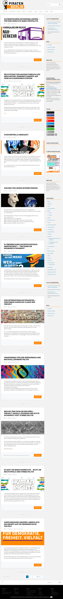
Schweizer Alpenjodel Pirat (53, 22)
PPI (48, 248)
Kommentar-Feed (51, 49)
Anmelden (50, 44)
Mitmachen (12, 11)
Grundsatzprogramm (52, 224)
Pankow (40, 593)
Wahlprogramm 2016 (52, 274)
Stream (41, 11)
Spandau (52, 590)
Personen (49, 236)
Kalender (30, 11)
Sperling (49, 25)
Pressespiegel (50, 253)
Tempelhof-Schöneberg (55, 593)
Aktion (24, 11)
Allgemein (14, 23)
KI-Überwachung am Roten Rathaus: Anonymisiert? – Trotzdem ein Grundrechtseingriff (21, 246)
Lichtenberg (29, 593)
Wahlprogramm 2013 (52, 272)
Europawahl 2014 (51, 220)
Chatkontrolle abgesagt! (16, 135)
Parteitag (49, 234)
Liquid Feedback (51, 231)
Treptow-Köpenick (54, 594)
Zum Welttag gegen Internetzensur (21, 188)
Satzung (3, 590)
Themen (5, 11)
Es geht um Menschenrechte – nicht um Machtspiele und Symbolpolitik (22, 471)
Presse (35, 11)
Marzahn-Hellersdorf (30, 594)
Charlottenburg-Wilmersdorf (31, 590)
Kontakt (46, 11)
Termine (49, 258)
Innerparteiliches (51, 227)
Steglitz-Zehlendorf (54, 592)
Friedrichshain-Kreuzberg (31, 592)
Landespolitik (50, 229)
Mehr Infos (16, 588)
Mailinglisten (17, 592)
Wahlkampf (19, 81)
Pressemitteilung (20, 528)
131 (40, 577)
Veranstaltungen (51, 262)
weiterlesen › (38, 59)
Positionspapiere (51, 246)
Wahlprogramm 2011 (52, 269)
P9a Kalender (17, 593)
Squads (50, 215)
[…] (17, 53)
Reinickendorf (41, 594)
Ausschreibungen (51, 208)
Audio (49, 206)
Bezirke (49, 217)
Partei (18, 11)
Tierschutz (50, 260)
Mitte (40, 590)
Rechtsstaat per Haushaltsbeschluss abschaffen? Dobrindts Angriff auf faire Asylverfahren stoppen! (22, 76)
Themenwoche (52, 264)
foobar (49, 222)
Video (51, 11)
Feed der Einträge (51, 47)
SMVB (50, 212)
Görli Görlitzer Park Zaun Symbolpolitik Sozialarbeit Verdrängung (18, 455)
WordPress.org (51, 51)
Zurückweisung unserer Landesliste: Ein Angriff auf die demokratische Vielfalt (22, 524)
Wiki (15, 590)
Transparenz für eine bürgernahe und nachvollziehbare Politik (22, 358)
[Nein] (61, 597)
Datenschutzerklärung (5, 593)
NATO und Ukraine (57, 25)
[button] (50, 112)
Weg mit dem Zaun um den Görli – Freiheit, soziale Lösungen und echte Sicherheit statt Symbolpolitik (21, 413)
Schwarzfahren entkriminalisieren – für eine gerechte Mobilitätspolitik (22, 20)
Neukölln (40, 592)
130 (37, 577)
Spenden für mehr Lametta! (6, 592)
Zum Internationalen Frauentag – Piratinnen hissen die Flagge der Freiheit (20, 302)
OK (51, 597)
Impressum (4, 588)
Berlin (18, 362)
